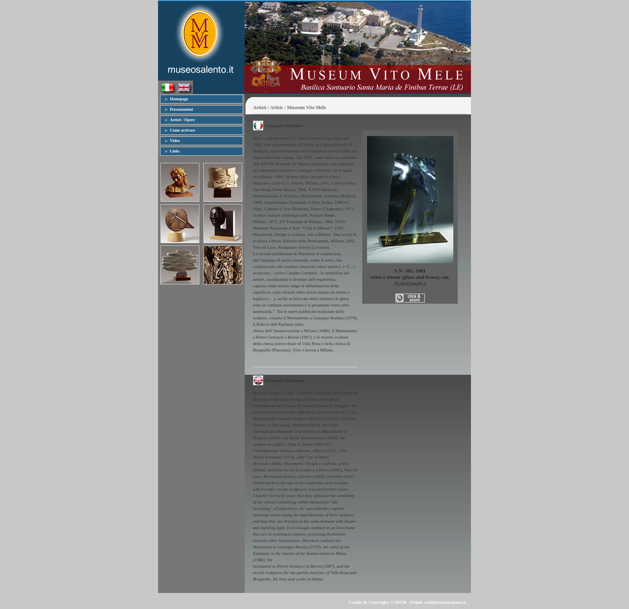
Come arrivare (182, 130)
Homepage (179, 99)
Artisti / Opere (182, 120)
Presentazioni (181, 109)
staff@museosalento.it (445, 602)
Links (175, 151)
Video (175, 140)
